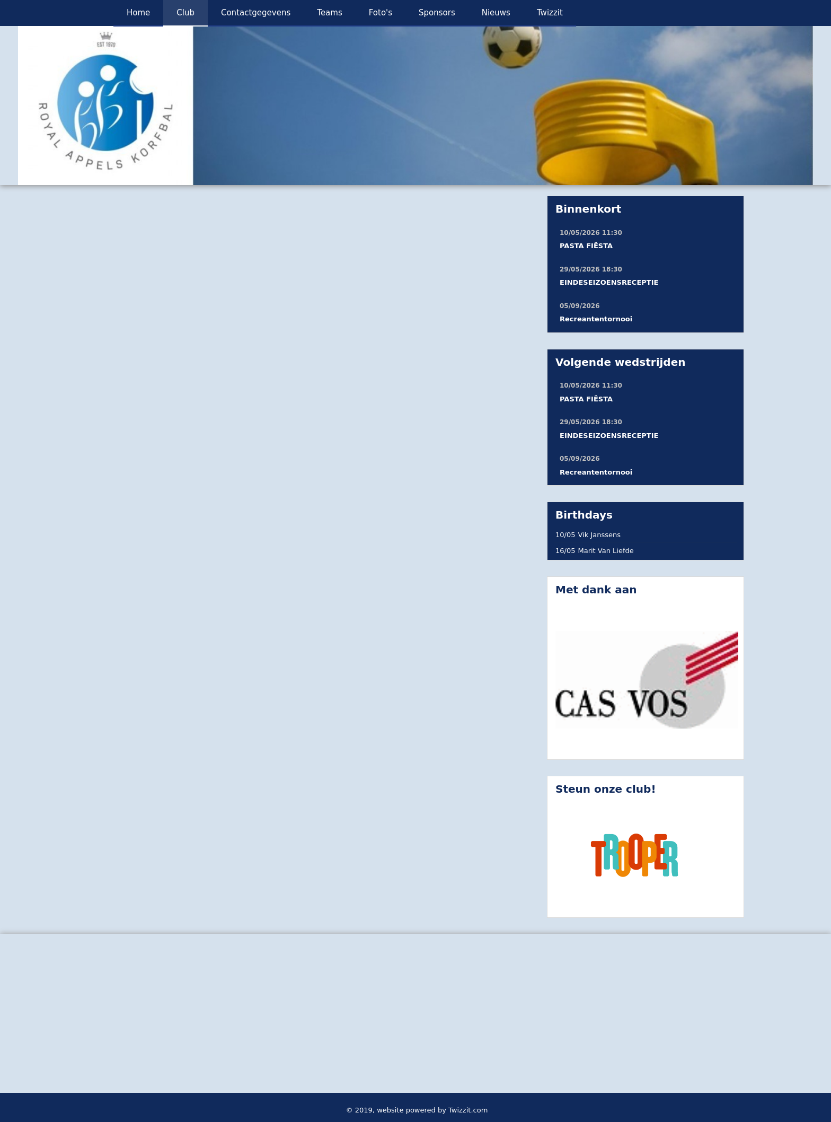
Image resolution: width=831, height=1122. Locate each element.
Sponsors (437, 12)
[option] (415, 105)
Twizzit (550, 12)
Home (138, 12)
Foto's (380, 12)
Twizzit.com (468, 1110)
